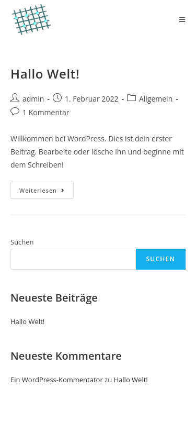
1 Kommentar (46, 112)
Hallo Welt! (44, 73)
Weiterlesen (46, 192)
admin (33, 99)
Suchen (22, 242)
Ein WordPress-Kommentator (56, 379)
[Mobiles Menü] (182, 19)
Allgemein (155, 99)
